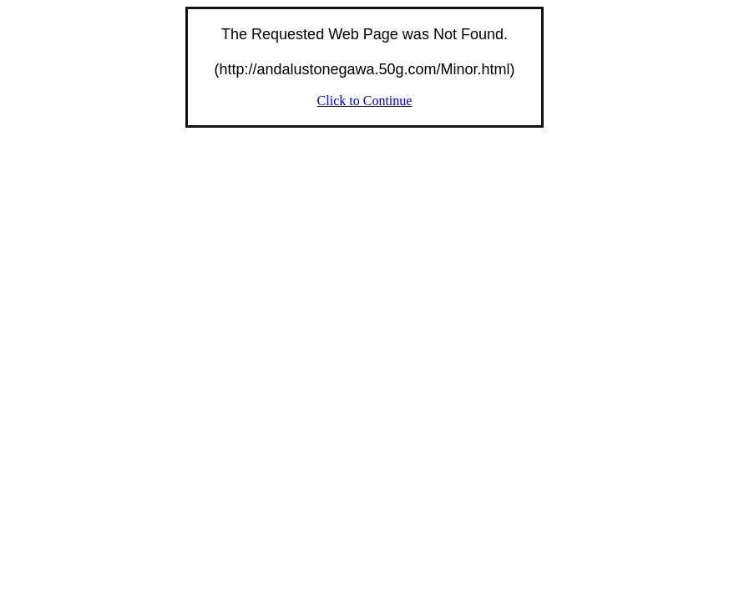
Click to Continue (365, 100)
